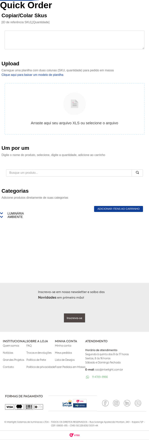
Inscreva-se (74, 318)
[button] (74, 213)
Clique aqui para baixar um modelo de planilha (32, 74)
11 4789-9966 (100, 377)
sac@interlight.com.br (109, 369)
